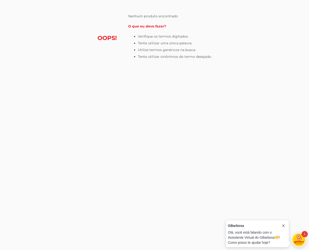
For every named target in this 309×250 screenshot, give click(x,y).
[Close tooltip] (283, 225)
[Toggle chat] (299, 240)
